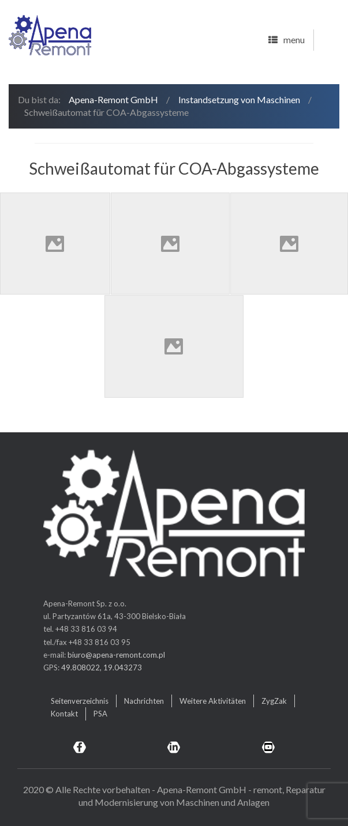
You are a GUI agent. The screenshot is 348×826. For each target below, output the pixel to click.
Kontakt (64, 713)
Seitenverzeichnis (79, 701)
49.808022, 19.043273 (101, 667)
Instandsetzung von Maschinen (239, 99)
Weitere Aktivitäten (212, 701)
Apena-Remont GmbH (113, 99)
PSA (100, 713)
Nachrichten (144, 701)
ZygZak (274, 701)
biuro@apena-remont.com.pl (116, 654)
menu (286, 40)
